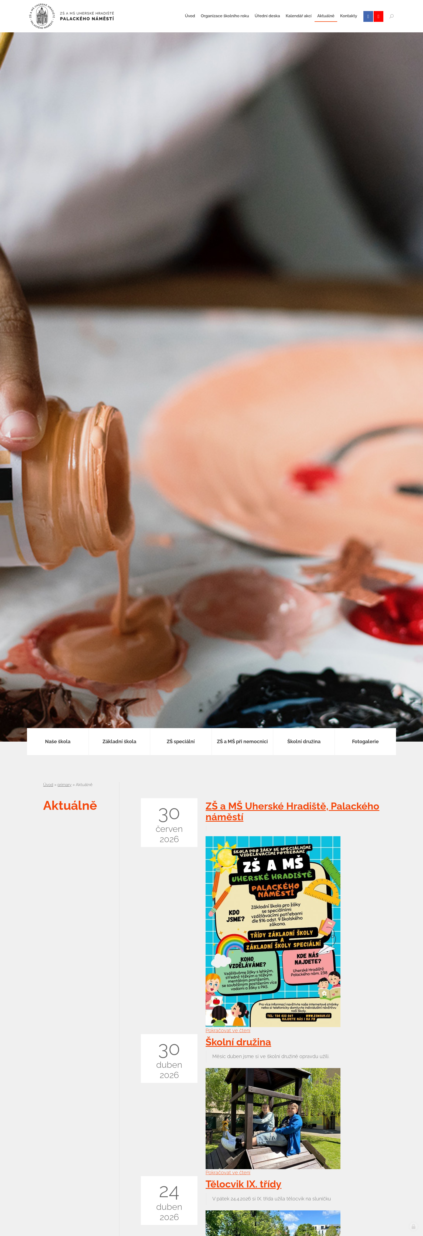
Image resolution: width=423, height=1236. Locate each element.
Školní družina (238, 1042)
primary (64, 784)
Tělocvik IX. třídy (243, 1184)
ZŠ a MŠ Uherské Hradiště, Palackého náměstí (292, 811)
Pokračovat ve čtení (228, 1030)
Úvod (48, 784)
